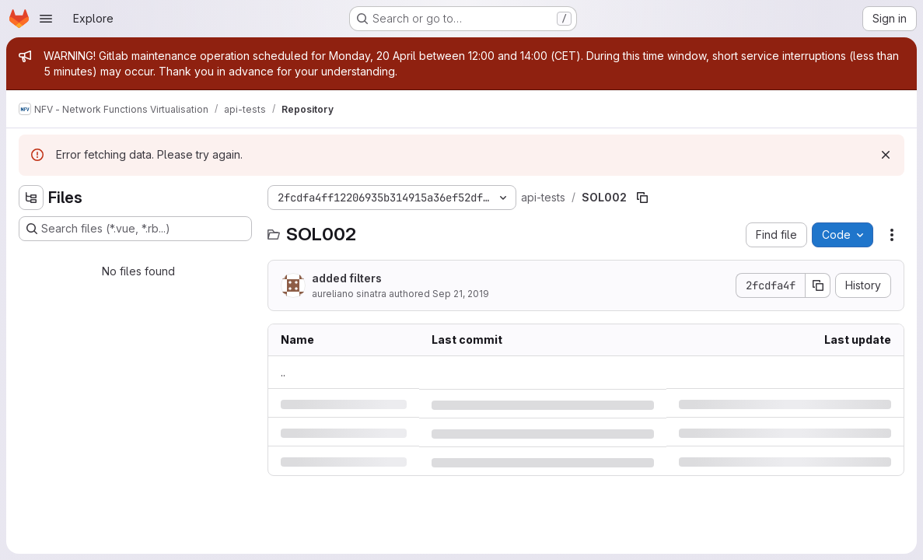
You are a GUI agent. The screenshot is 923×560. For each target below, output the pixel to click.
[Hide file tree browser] (31, 197)
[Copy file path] (642, 197)
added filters (347, 278)
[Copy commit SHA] (818, 285)
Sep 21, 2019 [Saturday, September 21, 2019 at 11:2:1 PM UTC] (460, 293)
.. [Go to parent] (283, 372)
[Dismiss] (885, 154)
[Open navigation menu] (45, 18)
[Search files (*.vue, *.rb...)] (135, 228)
